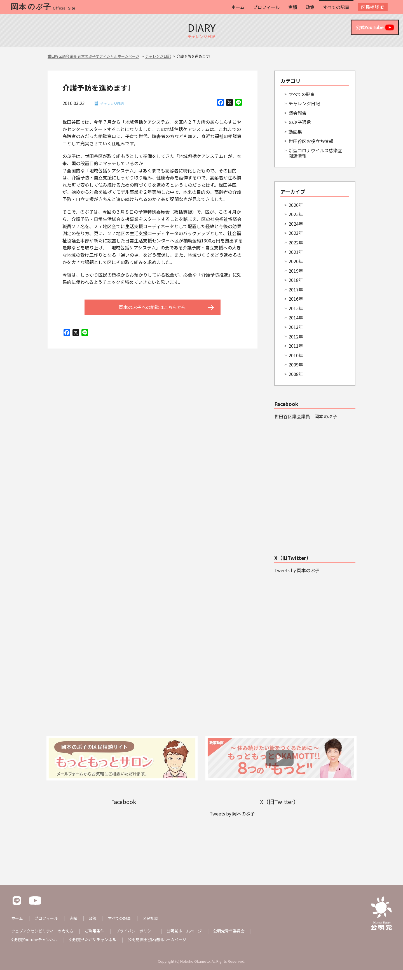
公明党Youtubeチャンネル (34, 939)
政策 (310, 7)
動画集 (295, 131)
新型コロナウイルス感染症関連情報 (315, 153)
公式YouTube (375, 27)
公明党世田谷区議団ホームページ (157, 939)
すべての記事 (336, 7)
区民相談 (370, 7)
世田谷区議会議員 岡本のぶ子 (305, 416)
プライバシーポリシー (135, 931)
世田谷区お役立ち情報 (311, 141)
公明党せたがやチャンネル (92, 939)
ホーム (238, 7)
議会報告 (297, 112)
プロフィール (266, 7)
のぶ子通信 (300, 122)
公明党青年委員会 (229, 931)
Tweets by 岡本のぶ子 (296, 570)
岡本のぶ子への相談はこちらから (152, 307)
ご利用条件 (94, 931)
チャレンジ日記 (112, 103)
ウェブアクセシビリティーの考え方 (42, 931)
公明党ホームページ (184, 931)
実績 (292, 7)
